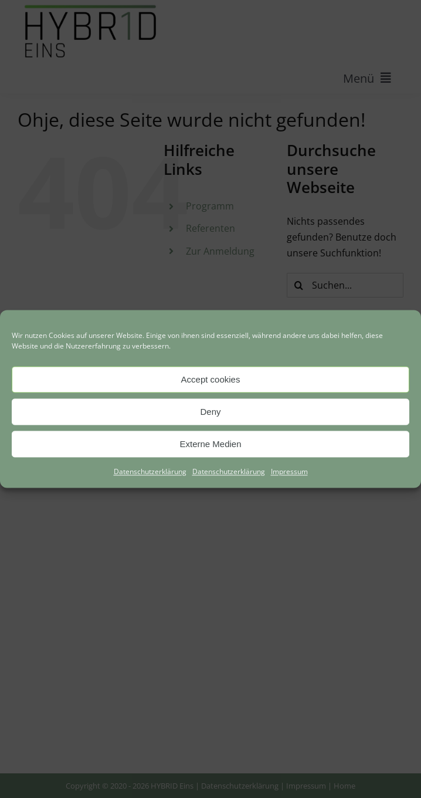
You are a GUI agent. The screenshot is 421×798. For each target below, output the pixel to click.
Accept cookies (210, 379)
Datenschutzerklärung (150, 471)
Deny (210, 412)
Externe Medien (210, 444)
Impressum (289, 471)
